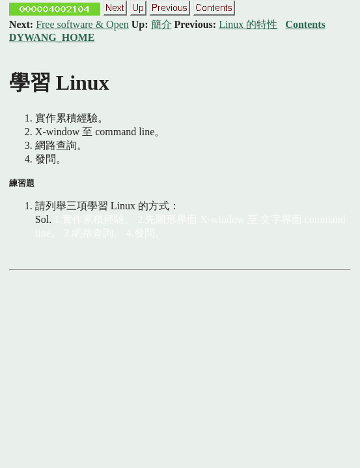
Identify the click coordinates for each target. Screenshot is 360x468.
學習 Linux (59, 82)
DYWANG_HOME (52, 37)
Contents (305, 24)
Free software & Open (82, 24)
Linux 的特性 (248, 24)
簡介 (161, 24)
